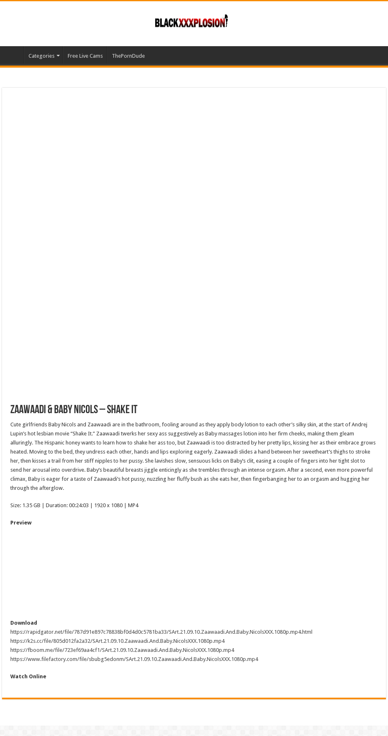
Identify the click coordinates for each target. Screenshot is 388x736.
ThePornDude (128, 56)
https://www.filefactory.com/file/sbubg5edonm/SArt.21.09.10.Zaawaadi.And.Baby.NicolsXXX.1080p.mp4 (134, 659)
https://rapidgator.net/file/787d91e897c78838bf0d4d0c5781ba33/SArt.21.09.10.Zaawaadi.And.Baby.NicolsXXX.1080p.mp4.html (161, 632)
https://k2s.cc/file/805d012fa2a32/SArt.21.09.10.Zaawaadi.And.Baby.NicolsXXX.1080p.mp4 (117, 641)
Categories (41, 56)
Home (13, 54)
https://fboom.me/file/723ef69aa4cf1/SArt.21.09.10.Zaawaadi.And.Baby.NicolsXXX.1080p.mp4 (122, 650)
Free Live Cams (85, 56)
